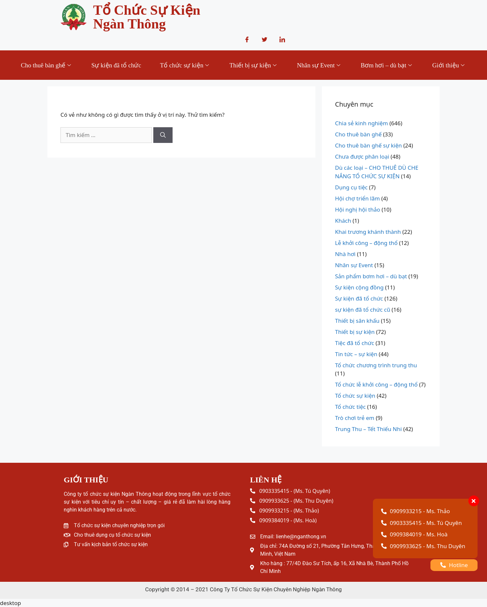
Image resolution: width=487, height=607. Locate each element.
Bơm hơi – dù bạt (387, 65)
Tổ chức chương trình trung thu (376, 365)
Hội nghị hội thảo (357, 209)
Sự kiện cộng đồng (359, 287)
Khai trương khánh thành (368, 231)
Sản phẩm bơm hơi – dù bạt (371, 276)
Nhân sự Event (319, 65)
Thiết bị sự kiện (253, 65)
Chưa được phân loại (362, 156)
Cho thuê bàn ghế (46, 65)
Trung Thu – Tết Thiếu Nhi (368, 429)
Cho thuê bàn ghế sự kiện (368, 145)
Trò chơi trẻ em (354, 418)
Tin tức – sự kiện (356, 354)
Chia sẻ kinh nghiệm (361, 123)
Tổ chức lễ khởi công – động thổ (376, 384)
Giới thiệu (450, 65)
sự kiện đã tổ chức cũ (362, 309)
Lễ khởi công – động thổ (366, 243)
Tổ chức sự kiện (185, 65)
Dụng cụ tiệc (351, 187)
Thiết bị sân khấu (357, 320)
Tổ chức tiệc (350, 406)
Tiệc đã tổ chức (354, 343)
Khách (343, 220)
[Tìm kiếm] (163, 135)
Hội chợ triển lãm (357, 198)
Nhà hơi (345, 254)
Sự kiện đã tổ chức (116, 65)
